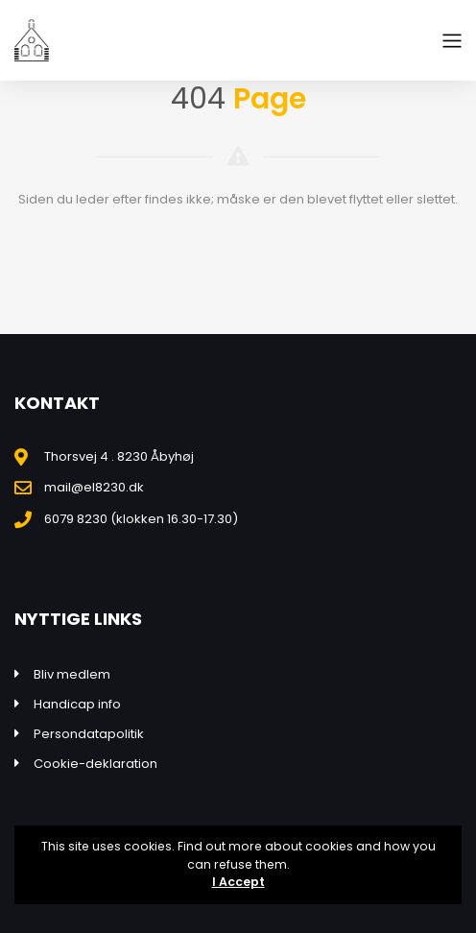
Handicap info (77, 704)
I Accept (238, 881)
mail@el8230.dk (94, 487)
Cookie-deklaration (95, 763)
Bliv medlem (72, 674)
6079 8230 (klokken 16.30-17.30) (141, 519)
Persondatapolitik (89, 734)
